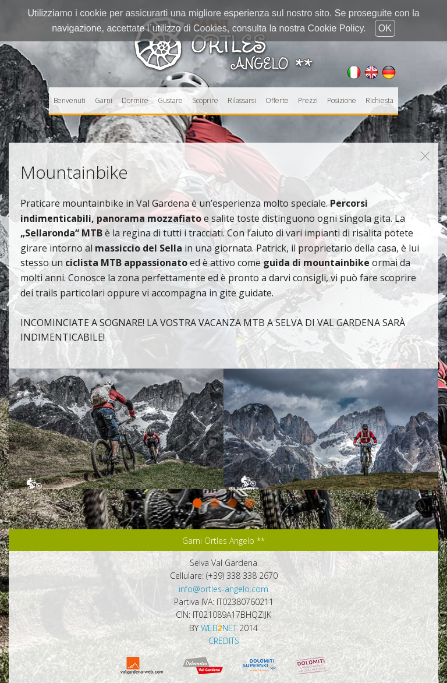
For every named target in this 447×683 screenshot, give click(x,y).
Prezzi (308, 100)
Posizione (341, 100)
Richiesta (379, 100)
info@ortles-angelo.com (223, 588)
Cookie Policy (336, 28)
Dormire (135, 100)
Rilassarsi (242, 100)
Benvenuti (70, 100)
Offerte (277, 100)
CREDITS (223, 640)
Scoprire (205, 100)
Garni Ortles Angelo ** (223, 540)
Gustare (170, 100)
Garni (103, 100)
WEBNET (219, 628)
